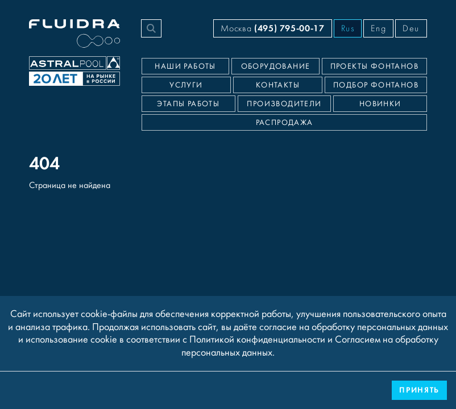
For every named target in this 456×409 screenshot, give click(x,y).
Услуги (185, 85)
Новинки (380, 103)
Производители (284, 103)
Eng (378, 28)
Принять (419, 390)
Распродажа (284, 122)
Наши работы (185, 66)
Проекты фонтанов (374, 66)
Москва (272, 28)
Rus (348, 28)
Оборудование (275, 66)
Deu (411, 28)
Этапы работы (188, 103)
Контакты (278, 85)
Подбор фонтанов (375, 85)
